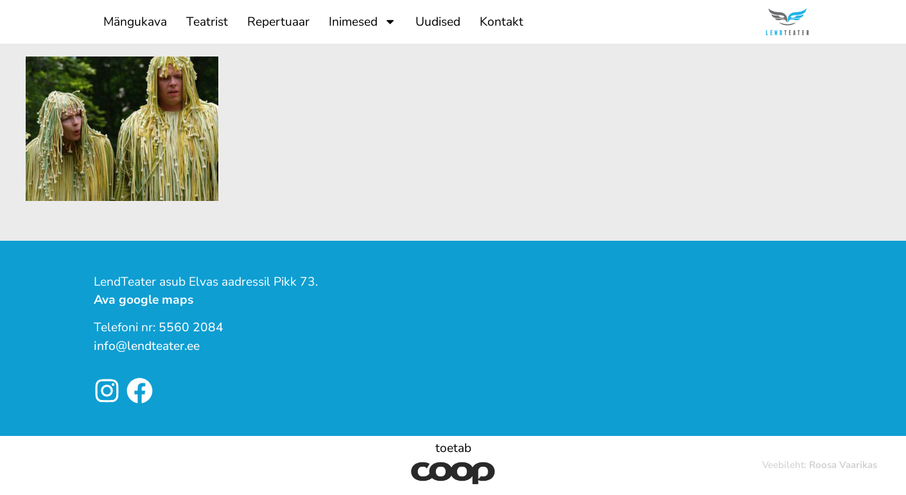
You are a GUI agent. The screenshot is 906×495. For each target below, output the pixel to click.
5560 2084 (191, 327)
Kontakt (501, 21)
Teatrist (207, 21)
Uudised (437, 21)
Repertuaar (278, 21)
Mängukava (135, 21)
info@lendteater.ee (147, 346)
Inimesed (362, 21)
